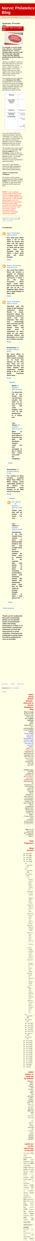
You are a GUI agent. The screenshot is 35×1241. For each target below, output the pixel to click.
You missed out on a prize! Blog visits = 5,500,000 (30, 883)
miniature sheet (26, 1238)
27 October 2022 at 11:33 (13, 471)
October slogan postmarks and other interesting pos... (30, 953)
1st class (26, 1153)
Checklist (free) (31, 1130)
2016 (27, 1051)
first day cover (28, 1206)
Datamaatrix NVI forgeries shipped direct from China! (30, 897)
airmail (25, 1177)
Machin (31, 1167)
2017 (27, 1048)
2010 (27, 1063)
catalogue (26, 1187)
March (30, 1031)
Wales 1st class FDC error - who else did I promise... (30, 939)
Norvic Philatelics (26, 17)
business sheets (26, 1184)
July (29, 1023)
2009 (27, 1065)
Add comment (8, 608)
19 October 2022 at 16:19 (13, 302)
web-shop (31, 758)
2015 (27, 1053)
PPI (29, 1169)
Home (13, 684)
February (30, 1033)
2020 (27, 1042)
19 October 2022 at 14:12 (14, 266)
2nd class (26, 1163)
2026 (27, 853)
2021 (27, 1040)
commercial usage (28, 1189)
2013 (27, 1057)
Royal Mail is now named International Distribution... (30, 992)
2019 (27, 1044)
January (30, 1037)
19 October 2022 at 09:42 (13, 234)
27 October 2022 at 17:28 (17, 506)
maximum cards (28, 1229)
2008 (27, 1067)
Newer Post (4, 684)
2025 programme (27, 1156)
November (30, 870)
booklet (25, 1179)
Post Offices (10, 220)
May (29, 1027)
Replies (12, 382)
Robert (9, 265)
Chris (9, 302)
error (32, 1203)
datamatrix (30, 1199)
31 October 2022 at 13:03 (17, 527)
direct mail (30, 1201)
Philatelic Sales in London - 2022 (30, 928)
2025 (27, 855)
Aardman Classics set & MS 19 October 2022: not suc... (30, 1006)
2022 (27, 861)
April (29, 1029)
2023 (27, 859)
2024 (27, 857)
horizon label (28, 1215)
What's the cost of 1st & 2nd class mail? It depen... (30, 918)
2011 (27, 1061)
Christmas (27, 1165)
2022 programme (10, 219)
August (30, 1019)
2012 (27, 1059)
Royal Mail (28, 1172)
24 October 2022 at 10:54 (17, 427)
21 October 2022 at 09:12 (17, 387)
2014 (27, 1055)
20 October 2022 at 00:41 (13, 349)
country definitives (27, 1196)
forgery (31, 1209)
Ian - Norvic (16, 502)
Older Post (20, 684)
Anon (9, 233)
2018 (27, 1046)
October (30, 874)
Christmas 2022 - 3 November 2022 (30, 908)
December (30, 865)
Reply (9, 260)
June (29, 1025)
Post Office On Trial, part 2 (31, 1116)
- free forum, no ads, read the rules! (30, 1104)
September (30, 1016)
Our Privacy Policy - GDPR (31, 1123)
